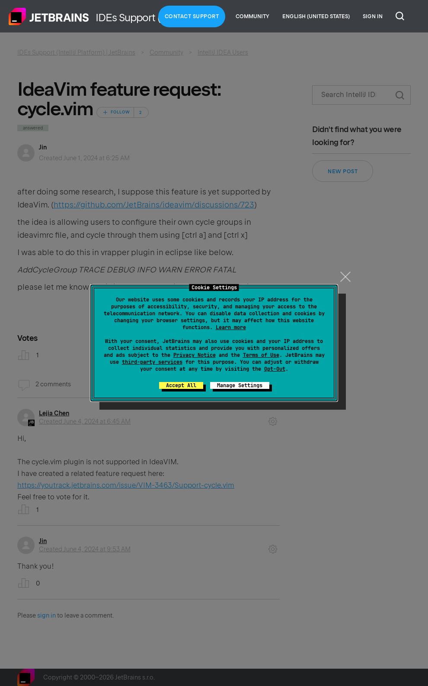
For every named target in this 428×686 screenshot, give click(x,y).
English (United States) (316, 16)
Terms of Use (261, 355)
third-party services (152, 362)
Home (49, 16)
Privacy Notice (194, 355)
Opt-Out (274, 369)
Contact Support (192, 16)
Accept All (181, 385)
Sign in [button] (373, 16)
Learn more (231, 327)
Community (252, 16)
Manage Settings (239, 385)
